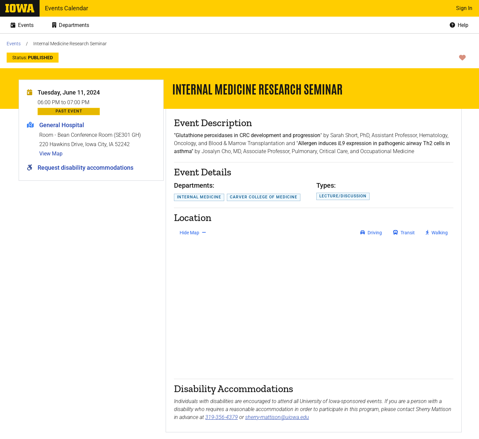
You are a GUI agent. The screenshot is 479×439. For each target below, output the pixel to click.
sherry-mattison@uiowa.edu (277, 417)
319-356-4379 (221, 417)
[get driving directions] (371, 232)
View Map (51, 153)
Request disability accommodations (85, 167)
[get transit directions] (404, 232)
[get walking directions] (436, 232)
